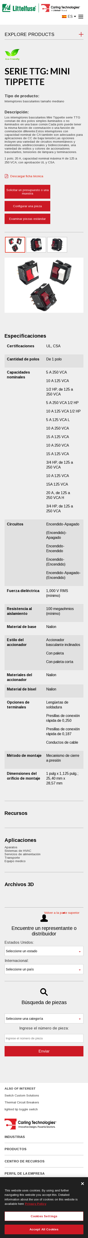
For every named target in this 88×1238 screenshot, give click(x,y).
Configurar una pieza (27, 206)
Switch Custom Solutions (22, 1095)
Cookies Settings (44, 1216)
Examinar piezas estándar (27, 219)
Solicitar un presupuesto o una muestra (27, 191)
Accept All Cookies (44, 1229)
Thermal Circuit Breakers (22, 1102)
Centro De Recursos (25, 1161)
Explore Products (29, 34)
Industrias (15, 1137)
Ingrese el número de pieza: (44, 1028)
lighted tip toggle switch (21, 1109)
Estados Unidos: (19, 942)
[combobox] (44, 951)
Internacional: (17, 960)
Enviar (43, 1051)
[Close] (82, 1184)
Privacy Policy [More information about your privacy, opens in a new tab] (35, 1204)
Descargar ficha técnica (26, 176)
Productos (16, 1149)
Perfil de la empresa (25, 1173)
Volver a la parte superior (61, 912)
